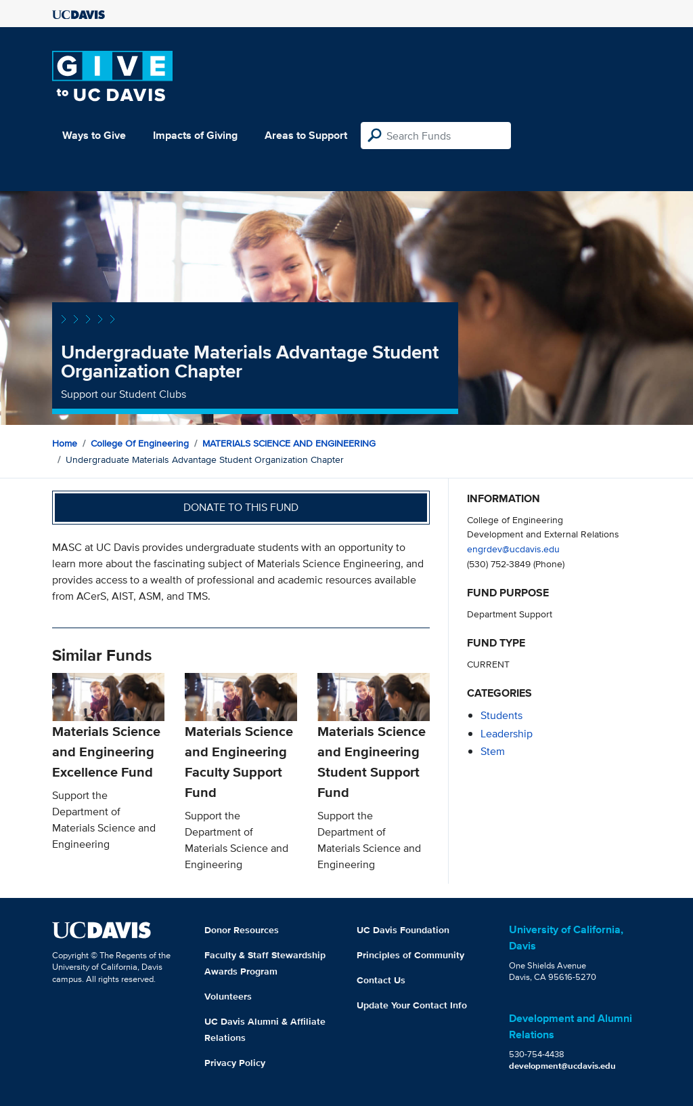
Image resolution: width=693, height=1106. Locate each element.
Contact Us (381, 980)
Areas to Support (306, 135)
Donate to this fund (240, 507)
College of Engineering (140, 443)
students (501, 715)
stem (492, 751)
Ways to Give (94, 135)
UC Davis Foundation (403, 930)
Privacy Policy (234, 1062)
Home (64, 443)
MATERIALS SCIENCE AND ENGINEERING (289, 443)
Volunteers (228, 996)
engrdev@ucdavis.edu (513, 548)
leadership (506, 733)
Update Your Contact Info (412, 1005)
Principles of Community (410, 955)
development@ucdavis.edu (562, 1065)
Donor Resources (241, 930)
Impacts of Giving (195, 135)
